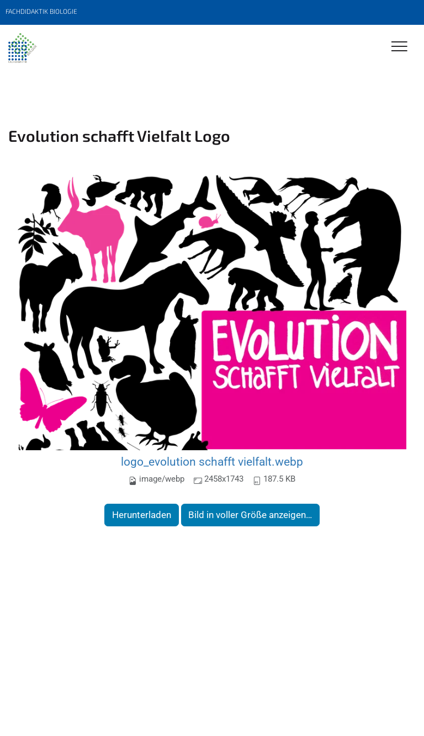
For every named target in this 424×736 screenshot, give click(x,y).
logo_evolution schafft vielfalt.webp (212, 461)
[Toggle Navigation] (399, 47)
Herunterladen (141, 514)
